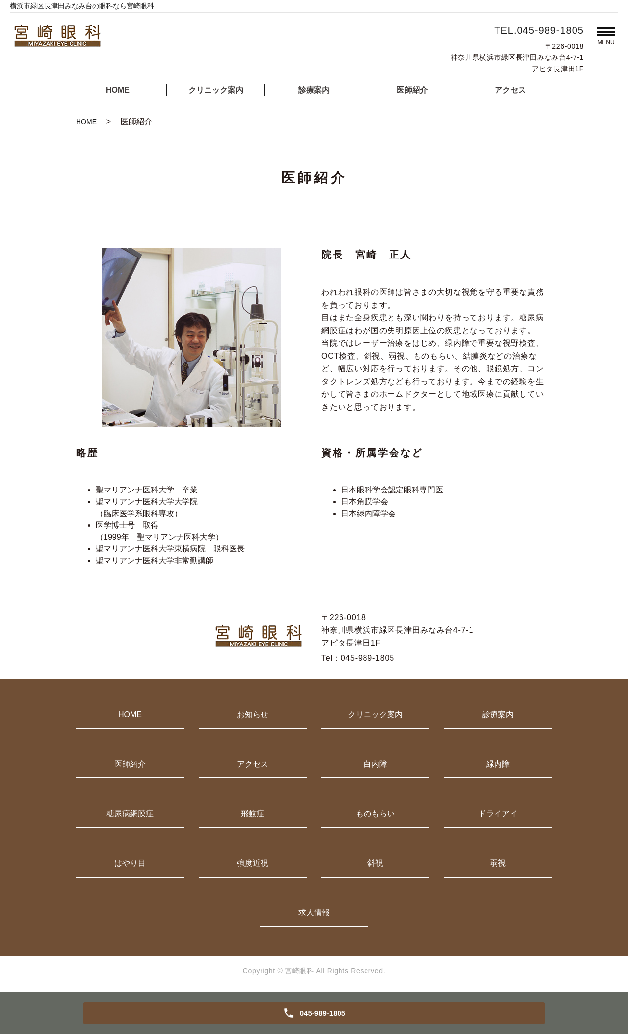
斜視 (375, 863)
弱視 (498, 863)
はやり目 (130, 863)
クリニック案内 (215, 90)
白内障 (375, 764)
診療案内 (314, 90)
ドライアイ (498, 813)
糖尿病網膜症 (130, 813)
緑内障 (498, 764)
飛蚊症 (252, 813)
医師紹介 (412, 90)
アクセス (510, 90)
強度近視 (252, 863)
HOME (118, 90)
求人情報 (314, 912)
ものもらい (375, 813)
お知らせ (252, 714)
